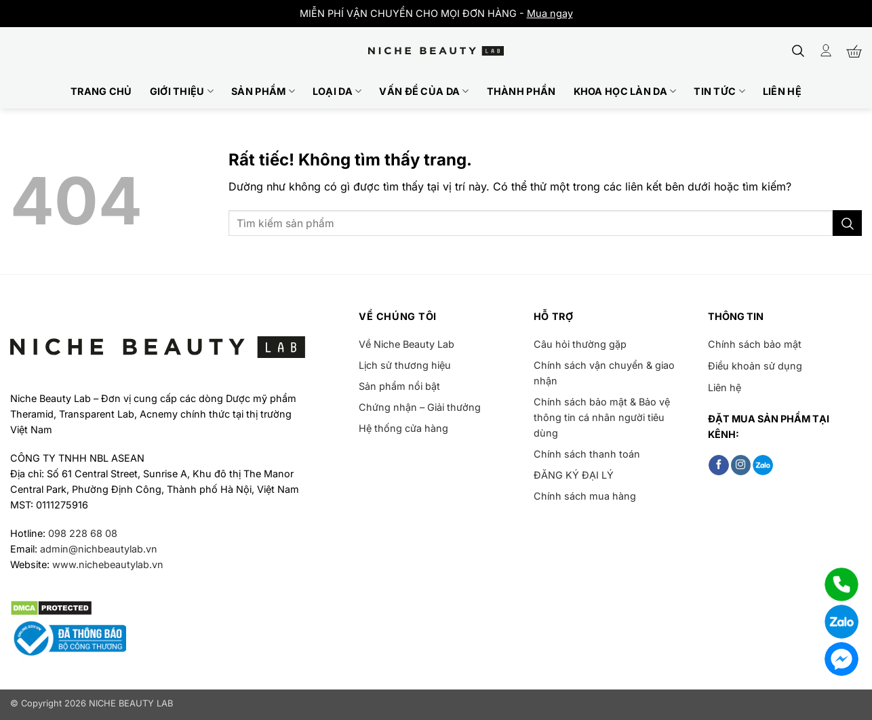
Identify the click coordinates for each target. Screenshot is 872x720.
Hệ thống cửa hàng (403, 428)
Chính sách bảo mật (754, 344)
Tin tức (719, 91)
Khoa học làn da (625, 91)
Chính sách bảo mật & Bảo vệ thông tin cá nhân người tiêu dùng (602, 417)
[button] (798, 51)
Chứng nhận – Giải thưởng (420, 407)
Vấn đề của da (424, 91)
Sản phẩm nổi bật (399, 386)
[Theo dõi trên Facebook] (719, 465)
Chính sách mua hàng (585, 496)
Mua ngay (550, 13)
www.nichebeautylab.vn (107, 564)
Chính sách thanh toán (587, 454)
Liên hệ (782, 91)
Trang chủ (101, 91)
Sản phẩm (263, 91)
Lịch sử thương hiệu (405, 365)
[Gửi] (847, 223)
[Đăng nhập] (825, 50)
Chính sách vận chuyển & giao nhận (604, 372)
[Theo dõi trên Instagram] (741, 465)
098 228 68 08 (82, 533)
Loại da (337, 91)
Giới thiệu (182, 91)
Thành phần (521, 91)
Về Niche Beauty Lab (406, 344)
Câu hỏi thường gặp (580, 344)
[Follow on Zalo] (763, 465)
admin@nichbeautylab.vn (98, 549)
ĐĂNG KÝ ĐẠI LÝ (574, 475)
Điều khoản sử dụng (755, 366)
